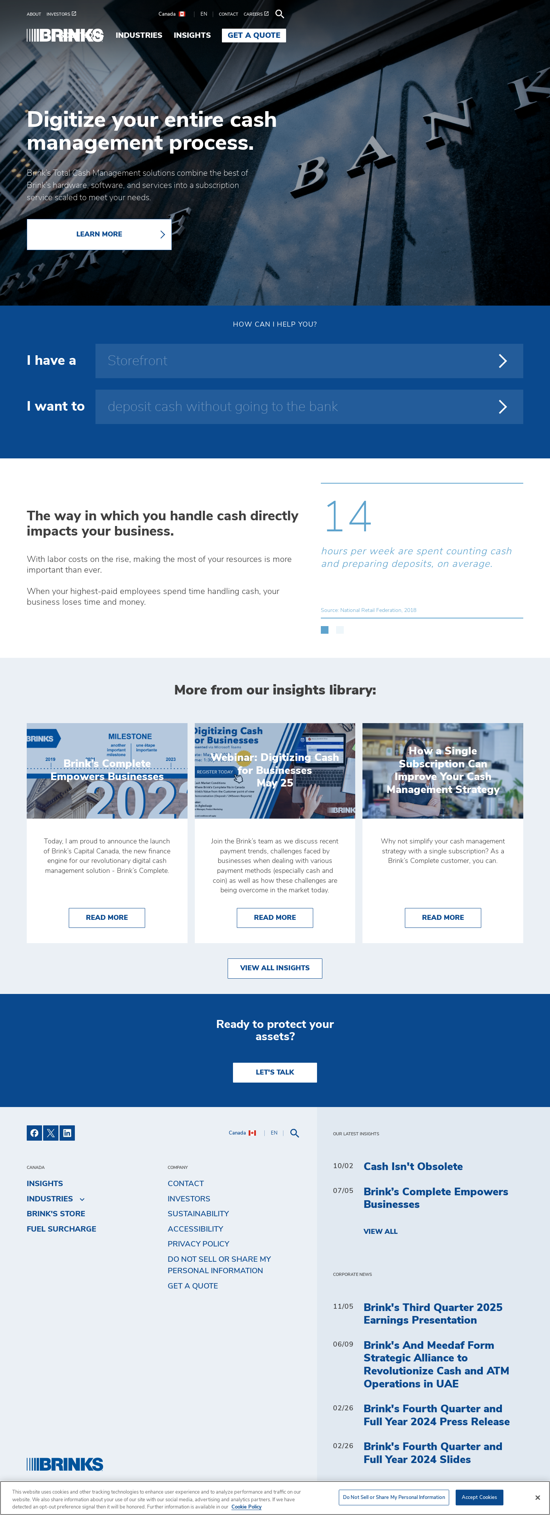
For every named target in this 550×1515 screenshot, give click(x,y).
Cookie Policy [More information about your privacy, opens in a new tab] (246, 1507)
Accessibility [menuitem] (195, 1229)
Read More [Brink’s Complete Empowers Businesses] (115, 917)
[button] (324, 626)
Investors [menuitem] (189, 1199)
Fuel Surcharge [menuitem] (61, 1229)
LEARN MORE (99, 234)
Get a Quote (193, 1286)
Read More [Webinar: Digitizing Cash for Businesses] (283, 917)
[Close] (537, 1497)
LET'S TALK (275, 1072)
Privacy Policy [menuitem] (198, 1244)
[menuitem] (37, 14)
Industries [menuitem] (376, 35)
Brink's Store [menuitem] (56, 1214)
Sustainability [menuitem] (198, 1214)
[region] (275, 1498)
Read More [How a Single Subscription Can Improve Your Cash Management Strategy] (451, 917)
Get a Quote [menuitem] (491, 35)
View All (381, 1232)
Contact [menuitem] (186, 1184)
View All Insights (275, 968)
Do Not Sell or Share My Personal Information (219, 1265)
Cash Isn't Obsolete (413, 1167)
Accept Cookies (479, 1497)
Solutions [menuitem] (318, 35)
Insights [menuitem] (429, 35)
